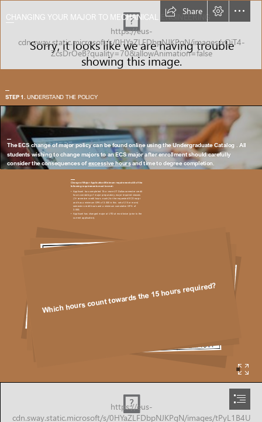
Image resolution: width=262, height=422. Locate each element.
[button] (183, 11)
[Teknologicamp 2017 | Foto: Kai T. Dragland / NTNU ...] (131, 137)
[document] (131, 211)
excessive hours (109, 163)
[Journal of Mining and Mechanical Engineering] (131, 35)
